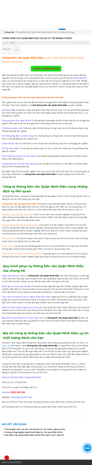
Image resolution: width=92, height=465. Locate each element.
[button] (15, 50)
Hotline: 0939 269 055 (46, 68)
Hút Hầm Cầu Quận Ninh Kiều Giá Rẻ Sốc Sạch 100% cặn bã (34, 435)
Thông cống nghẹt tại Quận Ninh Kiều (20, 225)
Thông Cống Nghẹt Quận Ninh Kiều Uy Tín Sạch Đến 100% (34, 432)
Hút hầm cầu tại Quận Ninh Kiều (17, 214)
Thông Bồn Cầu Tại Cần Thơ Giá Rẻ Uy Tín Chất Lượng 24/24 (35, 429)
